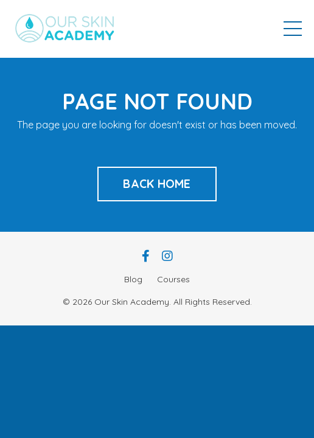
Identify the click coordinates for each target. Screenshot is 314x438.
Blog (133, 279)
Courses (173, 279)
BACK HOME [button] (156, 183)
